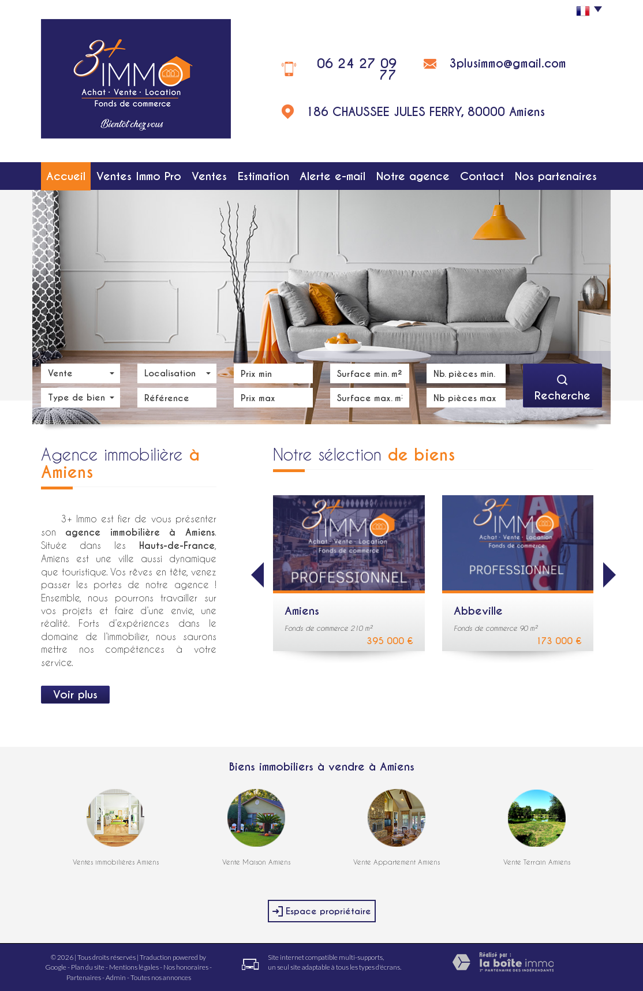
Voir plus (75, 694)
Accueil (65, 176)
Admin (116, 977)
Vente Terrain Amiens (536, 861)
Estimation (263, 176)
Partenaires (83, 977)
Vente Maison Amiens (256, 861)
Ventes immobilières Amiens (116, 861)
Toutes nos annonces (160, 977)
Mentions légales (134, 967)
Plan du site (87, 967)
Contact (482, 176)
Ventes (209, 176)
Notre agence (413, 176)
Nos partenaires (556, 176)
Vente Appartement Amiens (396, 861)
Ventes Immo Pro (138, 176)
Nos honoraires (185, 967)
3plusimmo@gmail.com (507, 63)
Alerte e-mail (332, 176)
